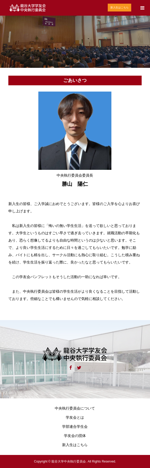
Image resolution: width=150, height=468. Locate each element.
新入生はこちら (119, 7)
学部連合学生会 (75, 426)
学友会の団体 (75, 436)
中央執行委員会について (75, 408)
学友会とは (75, 417)
